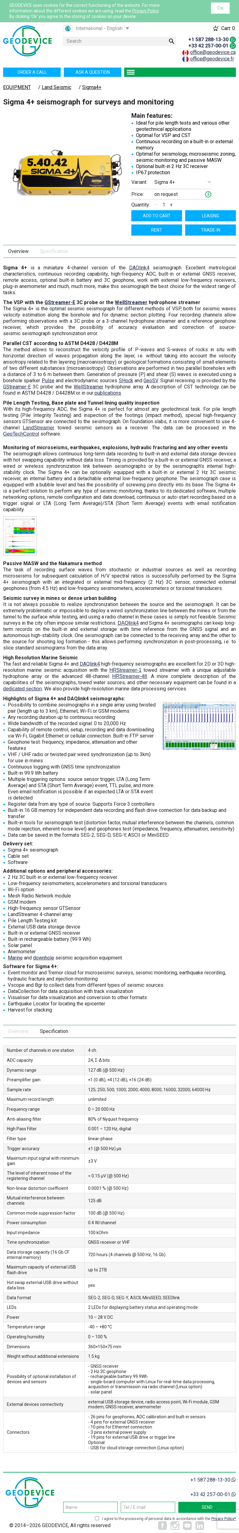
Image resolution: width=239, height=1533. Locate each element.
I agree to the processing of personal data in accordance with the (169, 1518)
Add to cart (157, 215)
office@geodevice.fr (212, 59)
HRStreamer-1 (125, 670)
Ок (220, 8)
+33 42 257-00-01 (208, 46)
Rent (156, 230)
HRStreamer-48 (129, 676)
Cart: (228, 28)
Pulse (48, 380)
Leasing (210, 215)
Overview (18, 251)
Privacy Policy (145, 10)
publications (108, 393)
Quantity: (140, 205)
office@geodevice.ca (213, 52)
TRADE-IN (210, 230)
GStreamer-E (60, 302)
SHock (126, 380)
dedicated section (22, 688)
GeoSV (150, 380)
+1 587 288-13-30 (208, 39)
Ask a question (93, 72)
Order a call (32, 72)
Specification (54, 251)
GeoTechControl (21, 433)
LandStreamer (38, 427)
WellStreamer (131, 302)
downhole (43, 958)
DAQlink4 (139, 268)
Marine (15, 958)
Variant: (139, 182)
